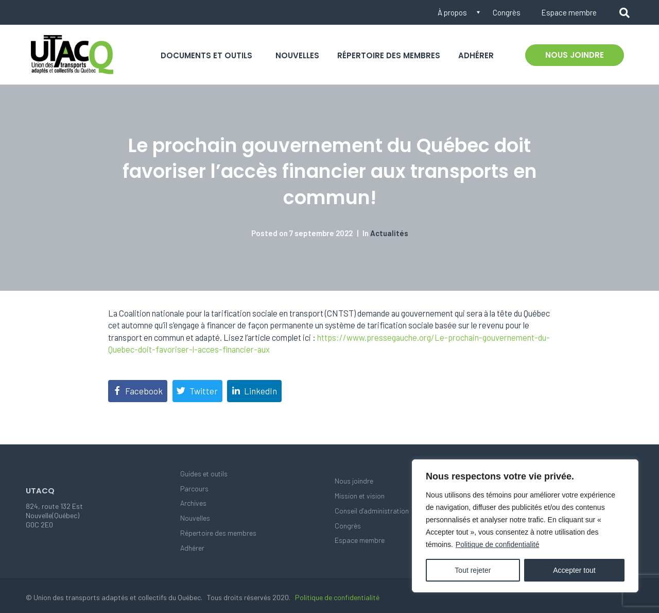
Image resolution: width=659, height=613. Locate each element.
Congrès (507, 12)
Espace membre (569, 12)
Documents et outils (206, 55)
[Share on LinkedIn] (254, 391)
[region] (525, 525)
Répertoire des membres (388, 55)
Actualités (389, 233)
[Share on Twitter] (197, 391)
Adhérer (476, 55)
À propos (452, 12)
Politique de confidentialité (498, 544)
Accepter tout (574, 570)
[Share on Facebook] (137, 391)
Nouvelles (297, 55)
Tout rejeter (473, 570)
